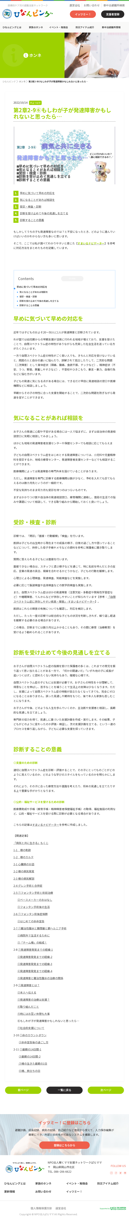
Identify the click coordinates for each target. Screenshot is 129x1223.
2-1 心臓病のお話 (23, 864)
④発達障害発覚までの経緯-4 (34, 971)
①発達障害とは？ (29, 985)
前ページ (23, 1090)
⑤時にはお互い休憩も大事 (33, 1014)
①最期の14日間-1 (30, 1049)
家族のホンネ (36, 27)
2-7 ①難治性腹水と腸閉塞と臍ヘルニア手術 (40, 928)
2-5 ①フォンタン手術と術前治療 (33, 893)
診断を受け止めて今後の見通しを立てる (44, 213)
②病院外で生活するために (33, 935)
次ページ (105, 1090)
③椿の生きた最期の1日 (32, 1063)
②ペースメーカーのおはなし (34, 900)
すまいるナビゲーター (45, 825)
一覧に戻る (64, 1090)
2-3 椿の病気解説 (23, 878)
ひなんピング (9, 81)
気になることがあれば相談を (37, 200)
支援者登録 (112, 14)
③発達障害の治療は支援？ (33, 999)
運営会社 (74, 5)
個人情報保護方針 (41, 1208)
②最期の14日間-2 (29, 1056)
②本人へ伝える (26, 992)
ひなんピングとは (12, 27)
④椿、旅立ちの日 (29, 1071)
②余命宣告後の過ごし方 (33, 1042)
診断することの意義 (32, 220)
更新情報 (9, 1191)
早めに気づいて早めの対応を (37, 193)
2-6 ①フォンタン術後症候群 (30, 914)
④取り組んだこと (28, 1007)
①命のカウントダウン (33, 1035)
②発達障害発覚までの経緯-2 (34, 957)
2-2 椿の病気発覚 (23, 871)
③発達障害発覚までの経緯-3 (34, 964)
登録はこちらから (64, 1145)
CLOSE (72, 279)
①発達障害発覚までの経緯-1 (35, 950)
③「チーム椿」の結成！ (32, 942)
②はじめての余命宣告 (30, 921)
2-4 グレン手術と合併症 (27, 886)
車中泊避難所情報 (111, 27)
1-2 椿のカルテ (23, 857)
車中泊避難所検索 (114, 5)
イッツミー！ (83, 14)
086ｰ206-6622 (62, 1171)
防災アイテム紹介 (85, 27)
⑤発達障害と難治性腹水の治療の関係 (40, 978)
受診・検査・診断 (30, 206)
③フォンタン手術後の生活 (33, 907)
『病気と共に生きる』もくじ (30, 843)
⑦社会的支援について (30, 1028)
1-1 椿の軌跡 (22, 850)
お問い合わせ (92, 5)
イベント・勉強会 (58, 27)
